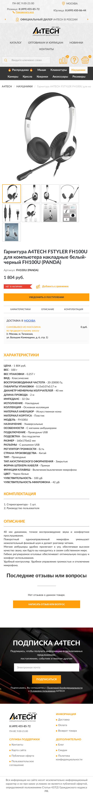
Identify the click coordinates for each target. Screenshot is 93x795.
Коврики (42, 76)
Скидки (62, 750)
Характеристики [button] (20, 309)
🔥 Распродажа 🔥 (20, 70)
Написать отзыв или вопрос (46, 604)
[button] (23, 12)
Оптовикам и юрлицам (45, 43)
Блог (61, 745)
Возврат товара (67, 731)
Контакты (46, 49)
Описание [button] (47, 309)
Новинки (76, 43)
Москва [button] (29, 321)
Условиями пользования (43, 691)
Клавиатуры (59, 70)
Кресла (27, 76)
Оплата (62, 725)
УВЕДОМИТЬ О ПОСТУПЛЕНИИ (46, 297)
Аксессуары (60, 76)
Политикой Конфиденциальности (65, 688)
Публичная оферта (23, 756)
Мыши (41, 70)
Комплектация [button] (73, 309)
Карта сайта (19, 750)
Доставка (64, 719)
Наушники (78, 70)
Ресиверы (78, 76)
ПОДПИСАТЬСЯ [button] (46, 679)
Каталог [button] (16, 43)
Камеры (13, 76)
